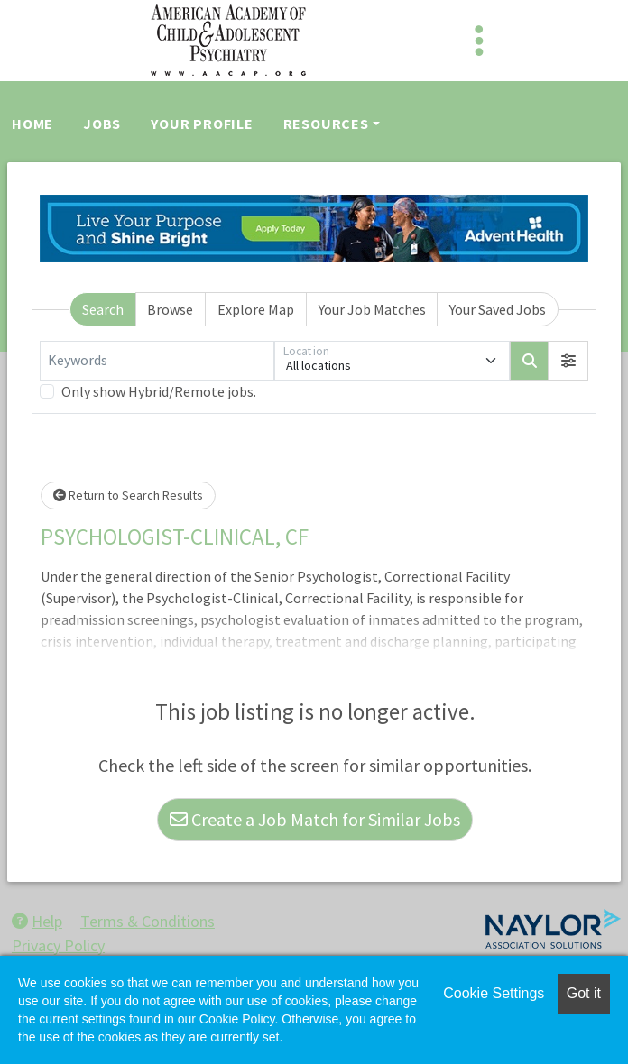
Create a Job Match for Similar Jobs (315, 819)
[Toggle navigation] (479, 40)
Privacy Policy (58, 945)
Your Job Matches (372, 309)
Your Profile (202, 124)
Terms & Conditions (147, 921)
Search (103, 309)
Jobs (102, 124)
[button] (568, 361)
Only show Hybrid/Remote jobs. (158, 391)
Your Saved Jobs (497, 309)
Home (32, 124)
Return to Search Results (128, 495)
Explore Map (255, 309)
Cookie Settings (493, 993)
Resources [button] (326, 124)
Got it (584, 993)
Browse (170, 309)
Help (37, 921)
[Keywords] (157, 361)
